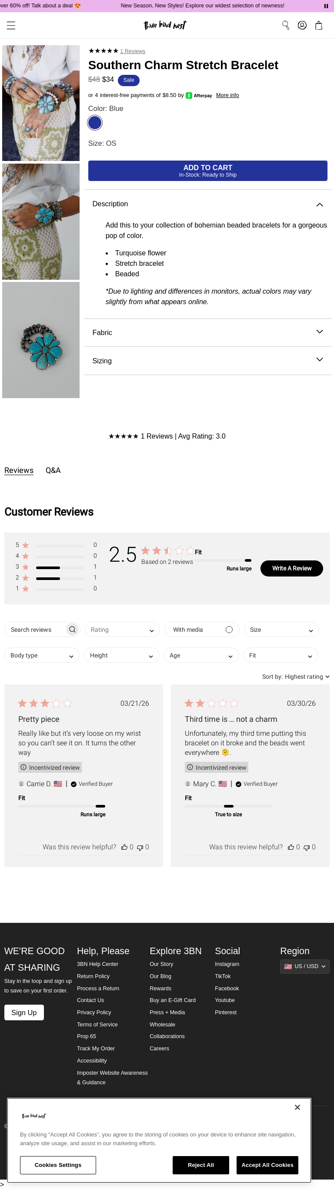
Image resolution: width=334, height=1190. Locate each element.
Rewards (160, 989)
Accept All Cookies (267, 1165)
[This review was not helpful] (140, 847)
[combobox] (122, 629)
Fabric (207, 332)
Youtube (225, 1000)
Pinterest (226, 1012)
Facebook (227, 989)
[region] (159, 1140)
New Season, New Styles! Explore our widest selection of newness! (207, 6)
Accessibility (92, 1061)
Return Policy (93, 976)
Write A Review (292, 568)
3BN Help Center (97, 964)
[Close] (297, 1107)
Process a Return (98, 989)
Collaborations (167, 1036)
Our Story (161, 964)
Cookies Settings (58, 1165)
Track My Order (96, 1049)
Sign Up (24, 1012)
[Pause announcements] (326, 6)
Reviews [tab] (18, 470)
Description (207, 203)
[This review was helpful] (124, 847)
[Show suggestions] (305, 966)
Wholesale (162, 1025)
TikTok (222, 976)
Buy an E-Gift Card (173, 1000)
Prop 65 (86, 1036)
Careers (159, 1049)
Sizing (207, 360)
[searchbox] (34, 629)
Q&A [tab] (53, 470)
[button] (56, 546)
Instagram (227, 964)
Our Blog (160, 976)
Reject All (201, 1165)
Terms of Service (97, 1025)
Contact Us (90, 1000)
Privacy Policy (94, 1012)
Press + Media (167, 1012)
